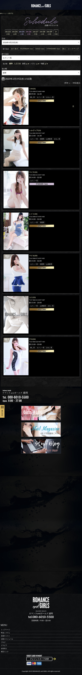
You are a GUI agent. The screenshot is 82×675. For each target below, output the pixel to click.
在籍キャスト (5, 636)
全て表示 (14, 49)
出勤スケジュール (7, 639)
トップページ (5, 629)
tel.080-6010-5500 (41, 617)
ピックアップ (73, 49)
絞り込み (5, 54)
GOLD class (40, 49)
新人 (64, 49)
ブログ (3, 642)
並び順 (4, 69)
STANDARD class (53, 49)
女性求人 (4, 648)
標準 (11, 63)
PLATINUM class (26, 49)
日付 (3, 38)
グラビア (4, 645)
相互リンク (4, 652)
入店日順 (17, 63)
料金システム (5, 633)
